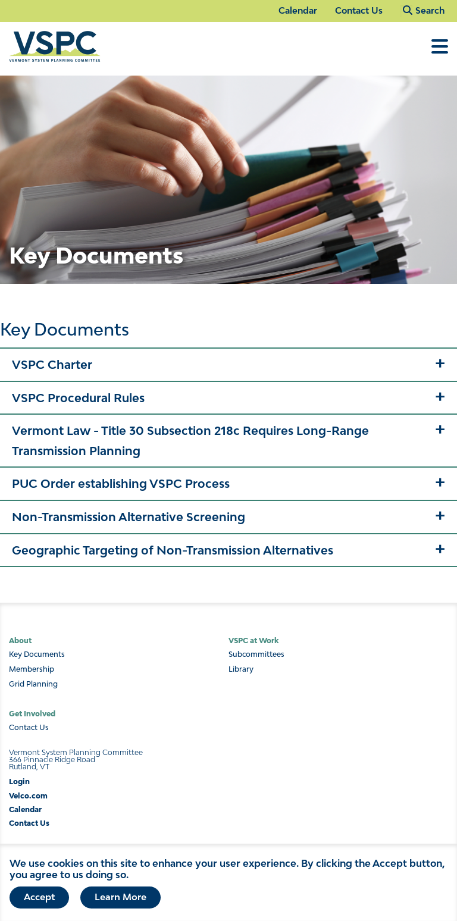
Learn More (120, 896)
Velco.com (28, 795)
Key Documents (37, 654)
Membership (31, 669)
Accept (39, 896)
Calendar (297, 10)
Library (240, 669)
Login (19, 781)
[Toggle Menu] (439, 52)
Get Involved (32, 713)
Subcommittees (256, 654)
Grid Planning (33, 684)
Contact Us (359, 10)
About (20, 640)
